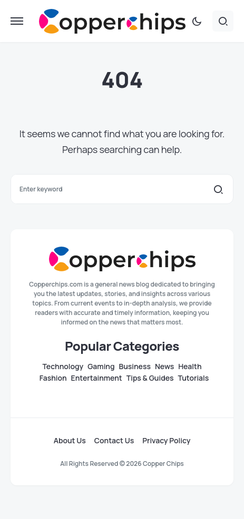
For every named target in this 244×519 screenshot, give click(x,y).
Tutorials (193, 378)
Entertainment (96, 378)
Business (134, 366)
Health (189, 366)
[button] (16, 21)
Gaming (100, 366)
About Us (70, 440)
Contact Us (114, 440)
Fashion (53, 378)
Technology (62, 366)
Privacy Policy (166, 440)
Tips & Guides (150, 378)
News (164, 366)
